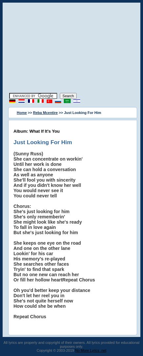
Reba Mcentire (45, 113)
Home (22, 113)
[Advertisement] (72, 49)
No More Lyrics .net (91, 350)
